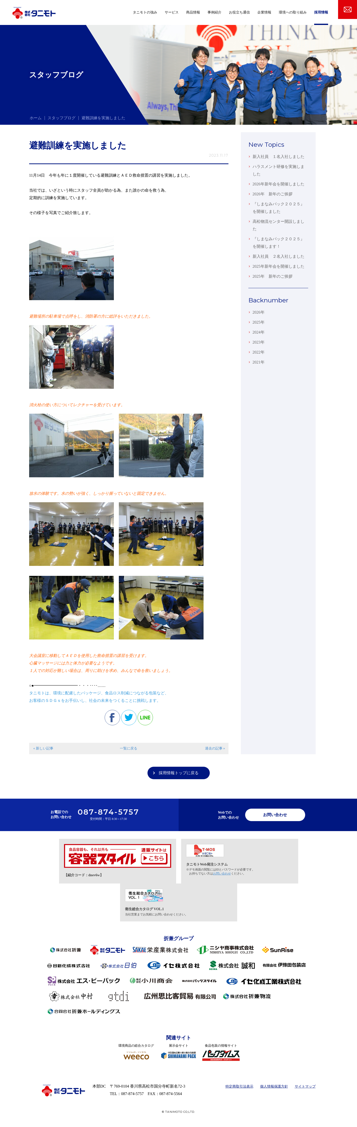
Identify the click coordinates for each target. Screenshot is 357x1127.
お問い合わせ (275, 815)
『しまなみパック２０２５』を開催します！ (278, 243)
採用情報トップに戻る (179, 773)
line (145, 717)
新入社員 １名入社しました (278, 156)
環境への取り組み (293, 12)
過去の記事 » (215, 748)
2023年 (259, 342)
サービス (172, 12)
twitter (129, 717)
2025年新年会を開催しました (278, 266)
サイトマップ (305, 1086)
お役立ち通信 (239, 12)
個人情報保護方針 (274, 1086)
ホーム (36, 118)
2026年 (259, 312)
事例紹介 (214, 12)
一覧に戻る (128, 748)
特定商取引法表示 (239, 1086)
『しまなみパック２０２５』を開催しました (278, 208)
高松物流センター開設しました (278, 225)
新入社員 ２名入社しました (278, 256)
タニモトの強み (145, 12)
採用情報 (321, 12)
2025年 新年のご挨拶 (272, 276)
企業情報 (264, 12)
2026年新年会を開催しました (278, 184)
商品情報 (193, 12)
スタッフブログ (61, 118)
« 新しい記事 (43, 748)
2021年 (259, 362)
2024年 (259, 332)
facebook (112, 717)
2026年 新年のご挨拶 (272, 194)
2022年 (259, 352)
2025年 (259, 322)
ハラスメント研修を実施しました (278, 170)
